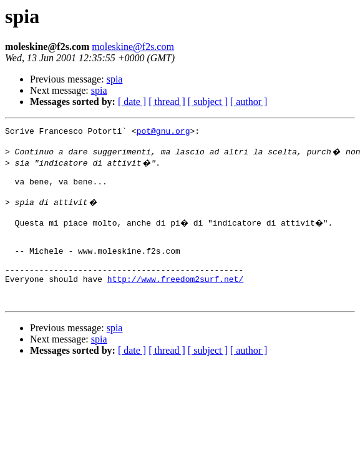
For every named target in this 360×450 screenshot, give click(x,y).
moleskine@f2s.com (133, 46)
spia (115, 79)
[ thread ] (166, 101)
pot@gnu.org (163, 132)
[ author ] (249, 101)
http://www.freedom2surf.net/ (175, 301)
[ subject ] (208, 101)
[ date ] (132, 101)
